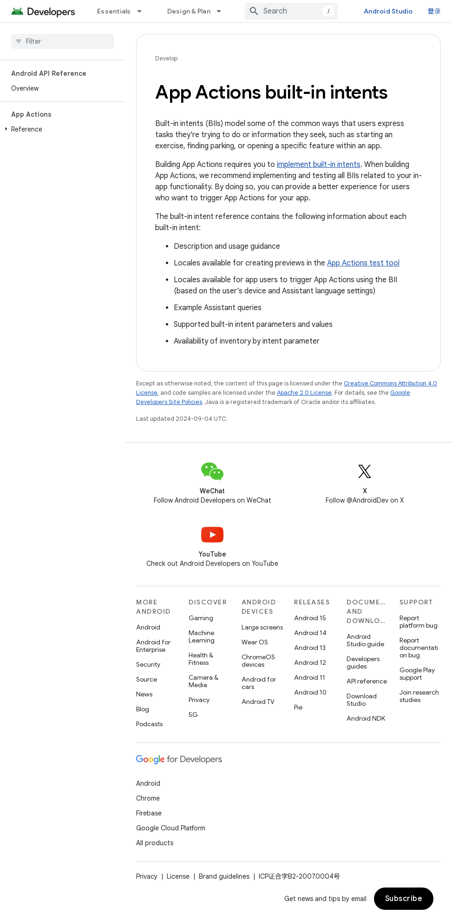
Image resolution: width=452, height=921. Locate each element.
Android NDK (366, 718)
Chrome (148, 798)
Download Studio (362, 700)
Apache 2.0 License (304, 393)
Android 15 (310, 618)
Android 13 (310, 647)
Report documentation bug (419, 647)
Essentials (114, 11)
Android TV (258, 701)
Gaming (201, 618)
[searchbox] (62, 41)
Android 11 (309, 677)
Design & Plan (188, 11)
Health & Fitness (201, 659)
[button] (60, 129)
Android (148, 627)
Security (148, 664)
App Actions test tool (363, 263)
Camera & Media (203, 681)
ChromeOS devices (258, 661)
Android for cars (259, 683)
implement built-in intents (318, 164)
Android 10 (310, 692)
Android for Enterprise (153, 646)
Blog (142, 709)
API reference (367, 681)
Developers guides (363, 662)
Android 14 (310, 633)
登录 (434, 11)
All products (154, 843)
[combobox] (291, 11)
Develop (166, 58)
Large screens (262, 627)
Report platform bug (419, 621)
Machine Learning (202, 636)
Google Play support (417, 674)
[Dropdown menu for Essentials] (143, 11)
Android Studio (388, 11)
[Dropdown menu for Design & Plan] (223, 11)
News (144, 694)
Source (146, 679)
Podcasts (149, 724)
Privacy (199, 700)
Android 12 (310, 662)
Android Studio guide (365, 640)
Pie (298, 707)
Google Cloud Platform (170, 828)
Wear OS (255, 642)
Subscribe (404, 898)
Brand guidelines (224, 876)
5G (193, 714)
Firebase (149, 813)
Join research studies (419, 696)
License (178, 876)
